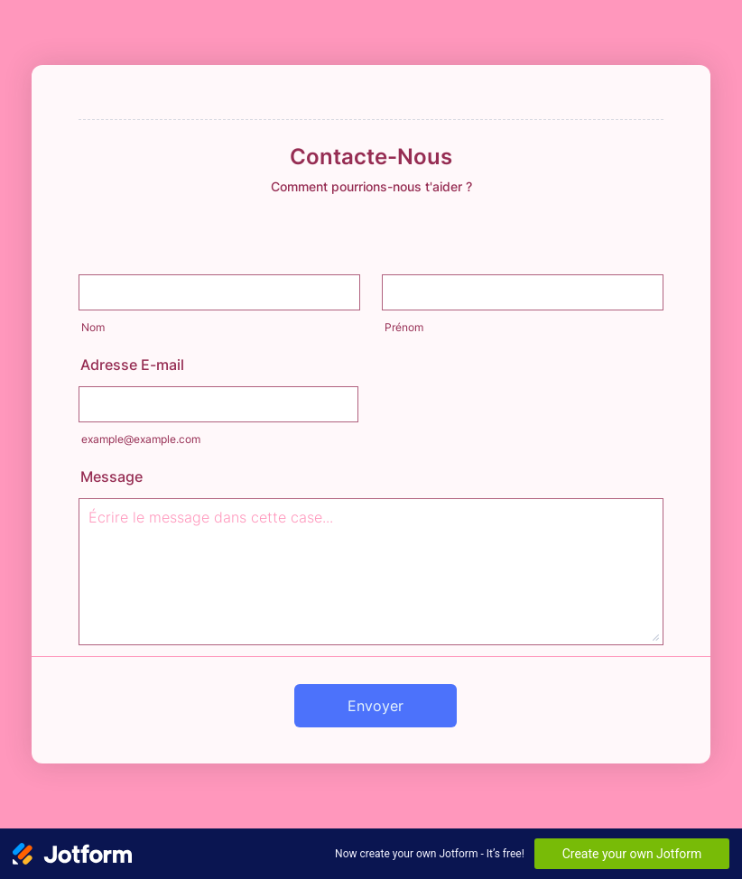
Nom (93, 327)
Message (111, 476)
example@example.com (140, 439)
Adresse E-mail (132, 365)
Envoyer (375, 706)
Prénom (404, 327)
